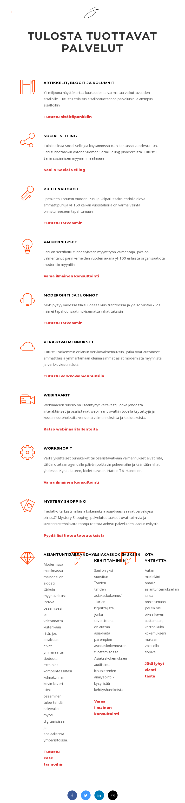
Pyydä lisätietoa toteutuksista (74, 535)
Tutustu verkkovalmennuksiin (74, 376)
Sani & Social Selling (64, 170)
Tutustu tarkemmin (63, 223)
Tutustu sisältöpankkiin (68, 116)
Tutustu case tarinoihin (54, 758)
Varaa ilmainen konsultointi (71, 276)
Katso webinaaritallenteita (71, 429)
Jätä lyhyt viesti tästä (154, 669)
